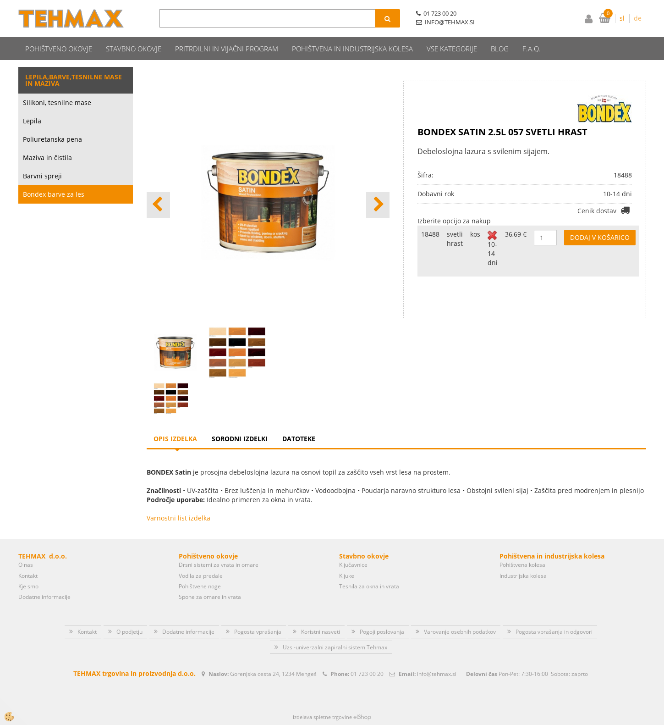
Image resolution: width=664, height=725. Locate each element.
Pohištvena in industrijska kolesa (352, 48)
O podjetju (129, 632)
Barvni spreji (42, 176)
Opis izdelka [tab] (175, 438)
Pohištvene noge (200, 586)
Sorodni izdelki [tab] (240, 438)
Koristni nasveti (320, 632)
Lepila (32, 120)
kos (475, 234)
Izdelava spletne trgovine (322, 717)
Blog (500, 48)
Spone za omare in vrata (210, 597)
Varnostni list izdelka (178, 518)
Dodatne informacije (44, 597)
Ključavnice (353, 565)
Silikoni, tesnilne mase (57, 102)
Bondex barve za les (53, 194)
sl (622, 18)
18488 (430, 234)
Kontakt (28, 576)
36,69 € (516, 234)
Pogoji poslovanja (382, 632)
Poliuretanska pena (52, 139)
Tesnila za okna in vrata (369, 586)
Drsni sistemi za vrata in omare (218, 565)
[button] (378, 205)
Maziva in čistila (47, 157)
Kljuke (346, 576)
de (638, 18)
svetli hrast (455, 239)
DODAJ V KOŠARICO (600, 237)
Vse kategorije (452, 48)
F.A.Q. (531, 48)
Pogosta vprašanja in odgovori (554, 632)
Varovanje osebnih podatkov (460, 632)
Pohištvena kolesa (522, 565)
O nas (25, 565)
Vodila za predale (201, 576)
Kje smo (28, 586)
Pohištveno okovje (58, 48)
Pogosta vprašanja (257, 632)
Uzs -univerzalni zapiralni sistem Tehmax (335, 647)
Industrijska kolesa (523, 576)
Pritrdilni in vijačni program (226, 48)
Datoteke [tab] (298, 438)
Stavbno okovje (133, 48)
